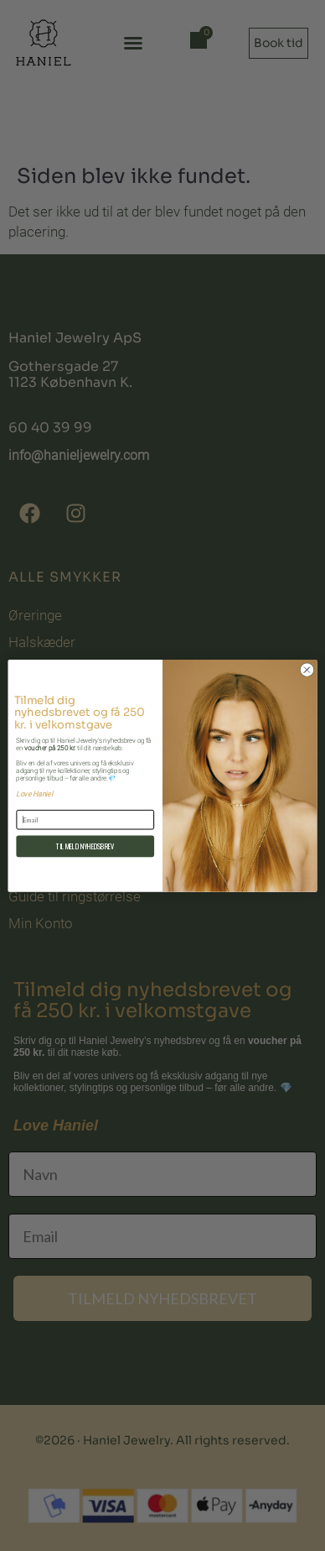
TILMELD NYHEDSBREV (85, 846)
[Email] (85, 819)
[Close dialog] (307, 669)
